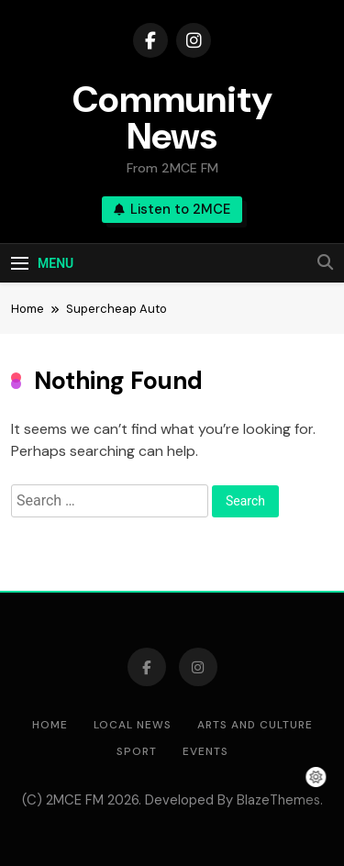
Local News (133, 724)
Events (205, 751)
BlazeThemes (278, 800)
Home (50, 724)
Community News (172, 117)
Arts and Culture (255, 724)
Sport (137, 751)
